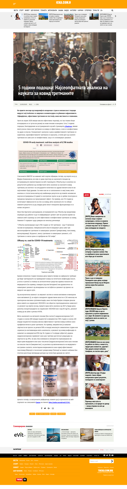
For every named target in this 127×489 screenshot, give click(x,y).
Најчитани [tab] (107, 194)
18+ (101, 10)
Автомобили (52, 10)
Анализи (36, 464)
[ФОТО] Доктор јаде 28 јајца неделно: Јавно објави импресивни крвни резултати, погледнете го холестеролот (95, 380)
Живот (27, 10)
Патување (43, 471)
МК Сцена (41, 475)
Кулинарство (50, 471)
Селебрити (35, 475)
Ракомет (32, 468)
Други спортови (48, 468)
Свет (32, 464)
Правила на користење (108, 479)
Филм (25, 475)
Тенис (36, 468)
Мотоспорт (41, 468)
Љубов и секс (37, 471)
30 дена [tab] (112, 454)
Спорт (21, 10)
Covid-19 (32, 418)
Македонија (22, 464)
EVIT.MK (30, 434)
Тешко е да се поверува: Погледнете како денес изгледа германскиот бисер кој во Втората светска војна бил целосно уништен (81, 18)
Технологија (21, 478)
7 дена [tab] (106, 454)
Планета (44, 10)
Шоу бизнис (35, 10)
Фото (64, 460)
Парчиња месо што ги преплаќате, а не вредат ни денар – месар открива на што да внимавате (97, 409)
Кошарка (27, 468)
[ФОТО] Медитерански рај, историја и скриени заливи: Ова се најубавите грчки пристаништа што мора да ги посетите (56, 17)
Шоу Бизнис (18, 475)
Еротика (39, 478)
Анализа (53, 418)
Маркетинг (106, 471)
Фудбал (21, 468)
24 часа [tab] (102, 454)
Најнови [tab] (99, 194)
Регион (27, 464)
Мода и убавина (28, 471)
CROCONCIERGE (66, 434)
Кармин (80, 10)
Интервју (73, 10)
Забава (60, 10)
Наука (16, 478)
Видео (66, 10)
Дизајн (55, 471)
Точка (16, 104)
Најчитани (17, 453)
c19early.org (61, 418)
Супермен (88, 10)
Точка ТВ (96, 10)
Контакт (112, 471)
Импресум (100, 471)
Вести (16, 10)
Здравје (22, 471)
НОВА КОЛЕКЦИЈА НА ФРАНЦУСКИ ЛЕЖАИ (102, 435)
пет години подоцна (42, 418)
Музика (30, 475)
